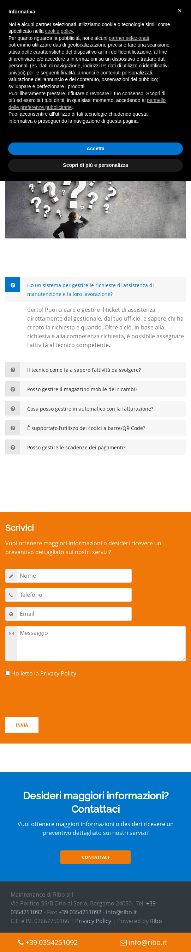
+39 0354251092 (80, 912)
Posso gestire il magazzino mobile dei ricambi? (82, 389)
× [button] (180, 10)
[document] (95, 72)
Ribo (156, 921)
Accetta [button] (95, 148)
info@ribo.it (121, 912)
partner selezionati (129, 38)
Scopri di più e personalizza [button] (95, 165)
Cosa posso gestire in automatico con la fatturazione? (90, 408)
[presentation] (59, 698)
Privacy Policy (58, 673)
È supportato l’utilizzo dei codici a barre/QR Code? (86, 428)
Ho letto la (40, 673)
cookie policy (59, 31)
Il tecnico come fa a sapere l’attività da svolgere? (84, 369)
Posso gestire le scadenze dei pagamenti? (76, 447)
